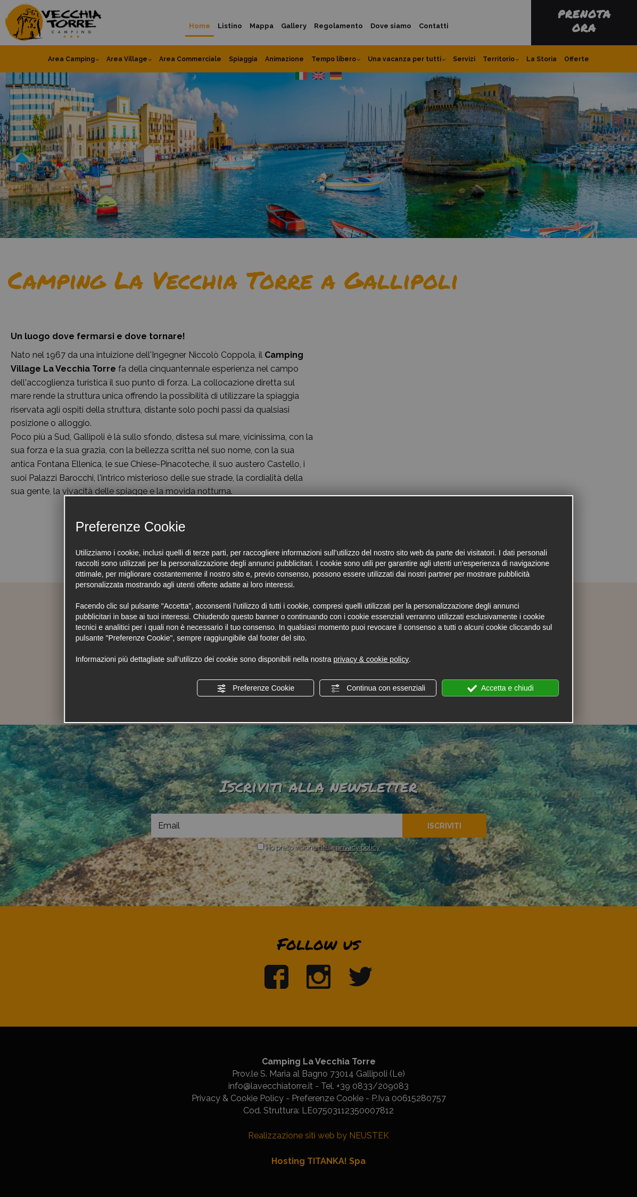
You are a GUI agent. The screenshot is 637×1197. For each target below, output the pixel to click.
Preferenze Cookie (255, 688)
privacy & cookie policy (371, 659)
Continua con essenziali (377, 688)
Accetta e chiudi (500, 688)
